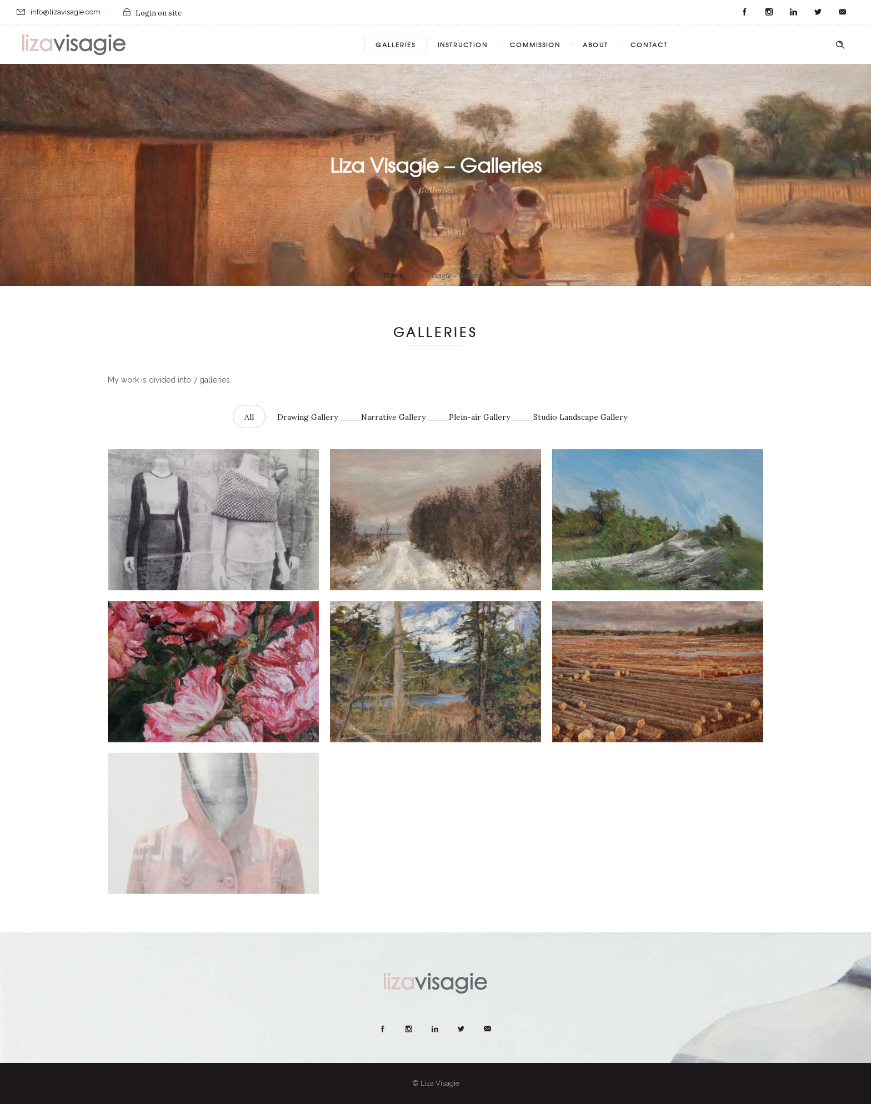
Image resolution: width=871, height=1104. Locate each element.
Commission (535, 44)
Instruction (463, 44)
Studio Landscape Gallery (580, 417)
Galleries (396, 44)
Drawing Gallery (307, 417)
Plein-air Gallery (479, 417)
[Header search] (840, 45)
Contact (649, 44)
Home (393, 276)
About (595, 44)
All (249, 417)
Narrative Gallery (393, 417)
